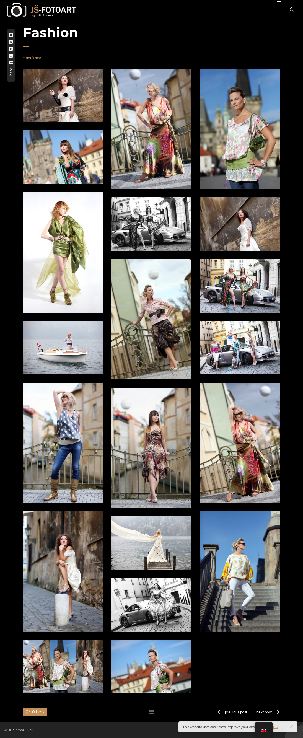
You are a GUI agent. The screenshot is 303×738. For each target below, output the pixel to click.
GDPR (273, 727)
